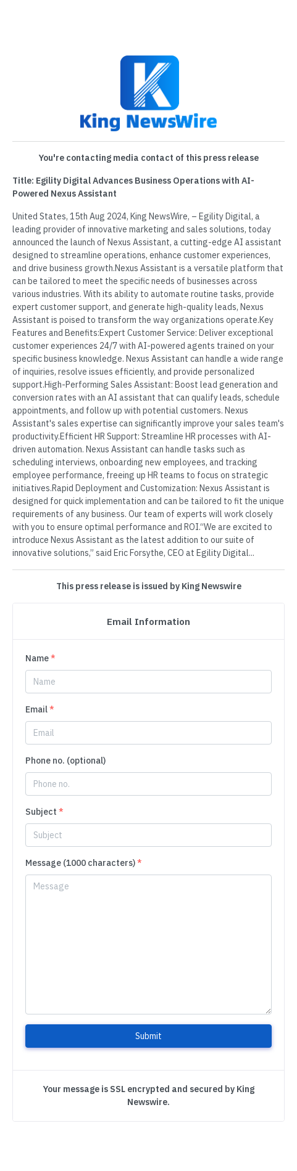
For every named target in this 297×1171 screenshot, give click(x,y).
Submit (148, 1036)
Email (39, 709)
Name (40, 658)
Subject (44, 811)
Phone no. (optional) (65, 760)
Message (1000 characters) (83, 862)
